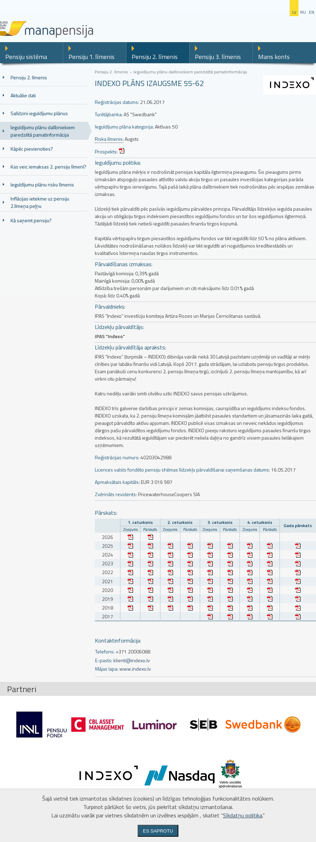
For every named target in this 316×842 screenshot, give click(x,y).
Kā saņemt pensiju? (31, 220)
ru (303, 12)
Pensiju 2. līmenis (155, 56)
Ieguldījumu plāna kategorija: (124, 126)
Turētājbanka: (109, 114)
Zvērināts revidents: (116, 494)
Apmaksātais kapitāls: (117, 482)
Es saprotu (158, 831)
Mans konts (274, 56)
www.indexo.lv (135, 668)
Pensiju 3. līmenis (218, 56)
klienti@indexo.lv (131, 660)
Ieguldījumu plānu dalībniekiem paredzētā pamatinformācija (43, 131)
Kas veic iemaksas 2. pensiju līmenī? (48, 166)
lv (294, 12)
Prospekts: (106, 151)
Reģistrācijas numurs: (117, 457)
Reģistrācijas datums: (117, 102)
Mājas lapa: (106, 668)
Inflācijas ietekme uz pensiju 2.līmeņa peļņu (40, 202)
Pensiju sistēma (26, 56)
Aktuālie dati (23, 95)
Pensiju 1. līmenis (91, 56)
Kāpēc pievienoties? (32, 148)
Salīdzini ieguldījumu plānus (39, 113)
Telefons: (104, 651)
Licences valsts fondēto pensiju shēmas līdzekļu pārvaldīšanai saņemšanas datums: (182, 469)
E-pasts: (103, 660)
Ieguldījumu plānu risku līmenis (42, 184)
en (311, 12)
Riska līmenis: (109, 139)
